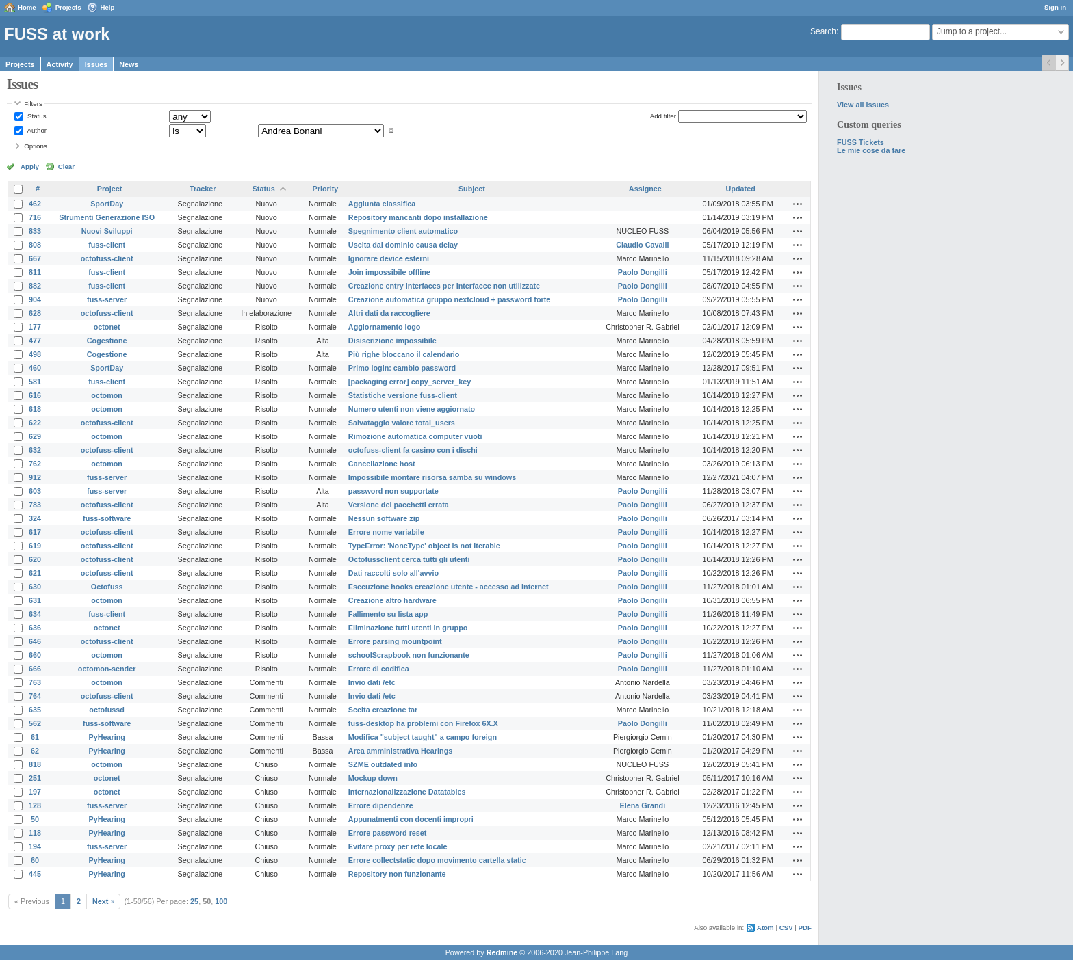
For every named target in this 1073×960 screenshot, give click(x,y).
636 (35, 628)
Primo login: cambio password (402, 368)
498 (35, 354)
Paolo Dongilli (642, 272)
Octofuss (107, 587)
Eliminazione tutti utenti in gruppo (408, 628)
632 (35, 450)
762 (35, 463)
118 (35, 833)
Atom (765, 927)
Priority (326, 189)
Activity (60, 64)
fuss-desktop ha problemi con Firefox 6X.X (423, 723)
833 (35, 231)
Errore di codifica (378, 669)
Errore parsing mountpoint (395, 641)
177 (35, 327)
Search (823, 31)
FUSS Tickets (860, 142)
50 (35, 819)
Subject (471, 189)
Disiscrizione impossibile (392, 340)
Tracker (203, 189)
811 (35, 272)
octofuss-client (107, 258)
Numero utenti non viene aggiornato (411, 409)
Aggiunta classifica (381, 204)
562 (35, 723)
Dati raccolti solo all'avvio (393, 573)
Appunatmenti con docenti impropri (411, 819)
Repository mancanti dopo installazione (418, 217)
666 (35, 669)
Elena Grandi (643, 805)
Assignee (645, 189)
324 (35, 518)
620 (35, 559)
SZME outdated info (382, 764)
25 (194, 901)
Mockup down (373, 778)
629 (35, 436)
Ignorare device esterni (388, 258)
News (128, 64)
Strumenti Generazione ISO (107, 217)
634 (35, 614)
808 (35, 245)
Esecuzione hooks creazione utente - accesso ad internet (448, 587)
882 (35, 286)
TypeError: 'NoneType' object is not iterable (424, 546)
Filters (33, 103)
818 (35, 764)
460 (35, 368)
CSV (786, 927)
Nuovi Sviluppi (107, 231)
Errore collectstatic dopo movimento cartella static (437, 860)
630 (35, 587)
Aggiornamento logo (384, 327)
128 (35, 805)
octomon (106, 395)
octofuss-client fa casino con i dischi (413, 450)
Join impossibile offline (389, 272)
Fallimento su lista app (388, 614)
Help (108, 7)
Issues (96, 64)
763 (35, 682)
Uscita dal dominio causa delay (403, 245)
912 (35, 477)
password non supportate (393, 491)
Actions (797, 203)
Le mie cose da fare (871, 150)
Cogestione (107, 340)
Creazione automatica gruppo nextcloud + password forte (449, 299)
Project (109, 189)
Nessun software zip (383, 518)
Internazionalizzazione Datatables (407, 792)
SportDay (106, 204)
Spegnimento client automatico (403, 231)
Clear (66, 166)
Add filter (663, 116)
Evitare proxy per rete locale (398, 846)
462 (35, 204)
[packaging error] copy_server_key (409, 381)
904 (35, 299)
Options (35, 146)
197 (35, 792)
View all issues (863, 105)
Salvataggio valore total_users (401, 422)
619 (35, 546)
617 (35, 532)
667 (35, 258)
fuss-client (106, 245)
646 (35, 641)
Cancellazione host (381, 463)
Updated (740, 189)
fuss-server (107, 299)
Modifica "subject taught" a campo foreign (422, 737)
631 (35, 600)
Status (35, 116)
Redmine (502, 952)
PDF (805, 927)
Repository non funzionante (397, 874)
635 (35, 710)
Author (36, 130)
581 (35, 381)
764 (35, 696)
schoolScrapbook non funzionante (408, 655)
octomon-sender (107, 669)
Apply (30, 166)
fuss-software (107, 518)
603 (35, 491)
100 (221, 901)
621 (35, 573)
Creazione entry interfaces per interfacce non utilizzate (444, 286)
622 (35, 422)
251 (35, 778)
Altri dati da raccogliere (389, 313)
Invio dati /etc (372, 682)
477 (35, 340)
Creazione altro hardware (392, 600)
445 (35, 874)
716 (35, 217)
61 (35, 737)
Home (27, 7)
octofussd (107, 710)
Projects (68, 7)
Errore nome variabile (386, 532)
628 (35, 313)
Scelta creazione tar (382, 710)
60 (35, 860)
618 (35, 409)
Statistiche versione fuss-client (402, 395)
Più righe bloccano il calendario (404, 354)
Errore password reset (387, 833)
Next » (103, 901)
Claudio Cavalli (642, 245)
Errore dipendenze (380, 805)
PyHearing (106, 737)
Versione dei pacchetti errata (398, 505)
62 (35, 751)
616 (35, 395)
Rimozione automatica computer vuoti (415, 436)
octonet (107, 327)
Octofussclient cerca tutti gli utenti (409, 559)
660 (35, 655)
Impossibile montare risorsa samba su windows (432, 477)
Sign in (1055, 7)
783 (35, 505)
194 (35, 846)
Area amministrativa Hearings (400, 751)
